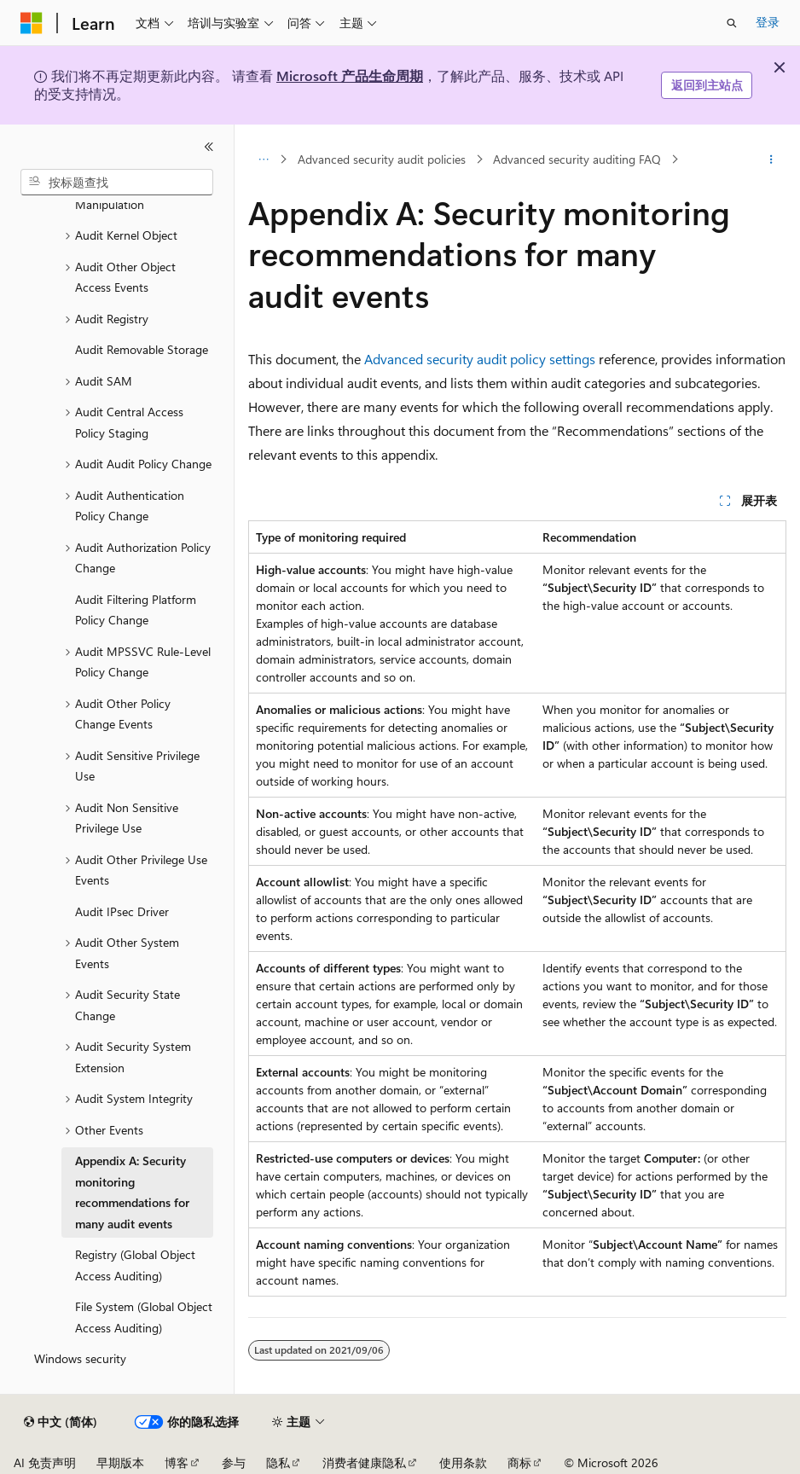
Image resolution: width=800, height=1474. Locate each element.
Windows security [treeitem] (80, 1358)
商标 (519, 1462)
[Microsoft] (31, 23)
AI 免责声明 (45, 1462)
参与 (234, 1462)
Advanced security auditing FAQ (577, 159)
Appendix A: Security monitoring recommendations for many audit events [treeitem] (132, 1192)
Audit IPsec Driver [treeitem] (122, 911)
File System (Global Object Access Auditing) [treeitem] (143, 1317)
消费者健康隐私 (364, 1462)
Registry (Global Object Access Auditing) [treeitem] (135, 1265)
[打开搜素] (732, 23)
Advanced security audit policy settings (479, 359)
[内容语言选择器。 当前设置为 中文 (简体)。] (60, 1422)
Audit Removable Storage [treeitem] (141, 349)
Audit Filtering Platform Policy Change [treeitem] (135, 610)
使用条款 (463, 1462)
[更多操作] (771, 159)
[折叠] (209, 146)
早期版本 (120, 1462)
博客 (176, 1462)
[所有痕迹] (263, 159)
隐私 (278, 1462)
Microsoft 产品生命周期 (349, 75)
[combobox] (116, 182)
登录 (768, 22)
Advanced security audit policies (382, 159)
